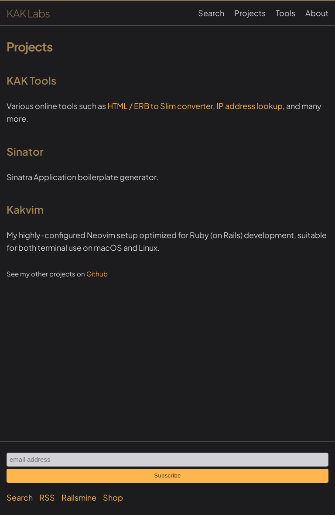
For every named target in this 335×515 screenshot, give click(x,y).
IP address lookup (249, 106)
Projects (250, 13)
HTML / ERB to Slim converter (160, 106)
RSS (47, 497)
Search (211, 13)
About (316, 13)
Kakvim (25, 209)
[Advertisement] (167, 341)
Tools (285, 13)
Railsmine (79, 497)
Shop (113, 497)
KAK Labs (28, 13)
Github (97, 273)
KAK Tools (31, 80)
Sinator (25, 151)
